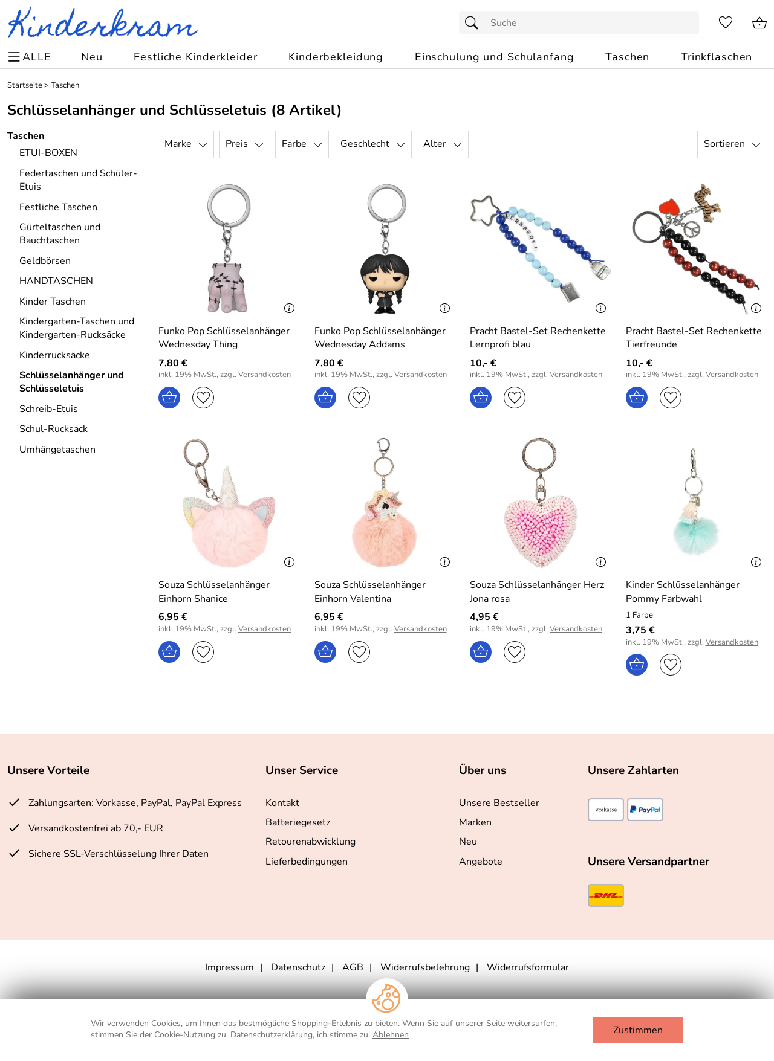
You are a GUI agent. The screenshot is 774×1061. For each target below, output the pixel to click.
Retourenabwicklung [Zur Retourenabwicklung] (310, 841)
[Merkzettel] (725, 23)
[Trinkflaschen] (716, 57)
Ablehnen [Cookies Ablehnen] (390, 1034)
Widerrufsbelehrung (425, 967)
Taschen (65, 85)
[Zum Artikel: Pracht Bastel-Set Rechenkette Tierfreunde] (696, 249)
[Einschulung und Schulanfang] (494, 57)
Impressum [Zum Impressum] (229, 967)
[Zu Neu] (92, 57)
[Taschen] (627, 57)
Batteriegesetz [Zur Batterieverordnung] (297, 822)
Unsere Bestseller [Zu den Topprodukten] (499, 803)
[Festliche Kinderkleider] (195, 57)
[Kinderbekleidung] (335, 57)
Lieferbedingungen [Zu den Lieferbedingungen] (306, 861)
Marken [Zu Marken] (475, 822)
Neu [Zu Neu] (468, 841)
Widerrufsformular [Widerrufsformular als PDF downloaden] (528, 967)
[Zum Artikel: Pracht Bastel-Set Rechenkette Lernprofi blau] (540, 249)
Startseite (24, 85)
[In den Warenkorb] (169, 397)
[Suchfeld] (579, 22)
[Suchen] (475, 22)
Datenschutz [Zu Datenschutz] (298, 967)
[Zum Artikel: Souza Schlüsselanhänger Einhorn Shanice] (229, 503)
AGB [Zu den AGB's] (352, 967)
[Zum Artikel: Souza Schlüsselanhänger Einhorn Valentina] (385, 503)
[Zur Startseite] (108, 23)
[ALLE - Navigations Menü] (31, 57)
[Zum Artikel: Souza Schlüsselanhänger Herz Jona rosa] (540, 503)
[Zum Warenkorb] (759, 23)
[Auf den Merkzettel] (203, 397)
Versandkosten (264, 375)
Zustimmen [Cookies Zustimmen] (638, 1030)
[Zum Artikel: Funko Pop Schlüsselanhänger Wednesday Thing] (229, 338)
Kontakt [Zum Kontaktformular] (282, 803)
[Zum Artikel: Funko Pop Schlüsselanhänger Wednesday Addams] (385, 338)
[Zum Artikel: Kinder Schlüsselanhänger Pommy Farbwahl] (696, 591)
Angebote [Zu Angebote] (480, 861)
